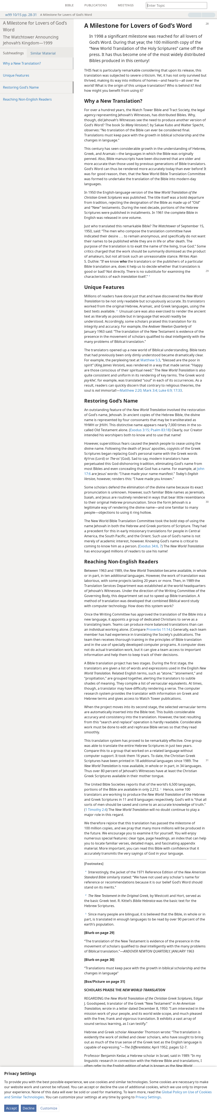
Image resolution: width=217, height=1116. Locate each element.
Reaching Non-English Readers (27, 99)
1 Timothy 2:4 (96, 809)
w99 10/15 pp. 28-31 (19, 14)
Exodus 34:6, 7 (150, 546)
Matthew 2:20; (131, 390)
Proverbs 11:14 (158, 629)
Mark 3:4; (150, 390)
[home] (6, 5)
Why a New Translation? (22, 63)
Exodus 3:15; (140, 430)
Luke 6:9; (165, 390)
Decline (29, 1108)
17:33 (177, 390)
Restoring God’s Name (21, 87)
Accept (11, 1108)
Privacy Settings (148, 1097)
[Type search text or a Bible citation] (174, 5)
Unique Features (16, 75)
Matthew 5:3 (150, 360)
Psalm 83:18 (160, 430)
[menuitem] (6, 5)
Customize (48, 1108)
